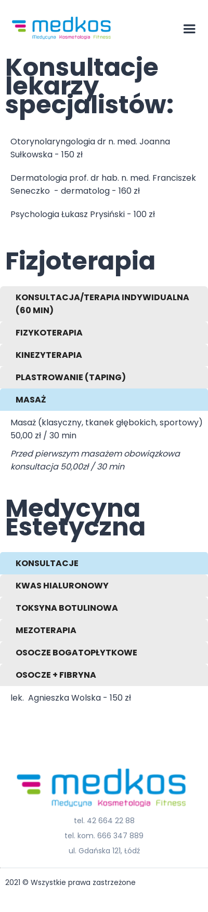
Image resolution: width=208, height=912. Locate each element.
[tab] (104, 303)
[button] (189, 29)
